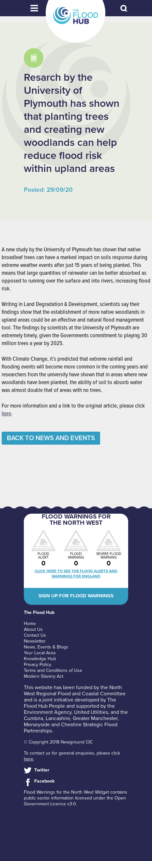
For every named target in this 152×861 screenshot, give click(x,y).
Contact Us (35, 635)
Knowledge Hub (40, 658)
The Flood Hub (75, 15)
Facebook (44, 781)
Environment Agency (47, 712)
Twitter (41, 770)
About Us (33, 629)
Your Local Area (39, 653)
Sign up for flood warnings (76, 596)
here (6, 414)
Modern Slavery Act (43, 676)
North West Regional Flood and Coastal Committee (75, 690)
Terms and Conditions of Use (53, 670)
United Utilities (91, 712)
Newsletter (35, 641)
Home (30, 623)
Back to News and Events (51, 438)
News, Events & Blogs (46, 647)
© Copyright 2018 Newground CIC (58, 742)
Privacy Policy (37, 664)
